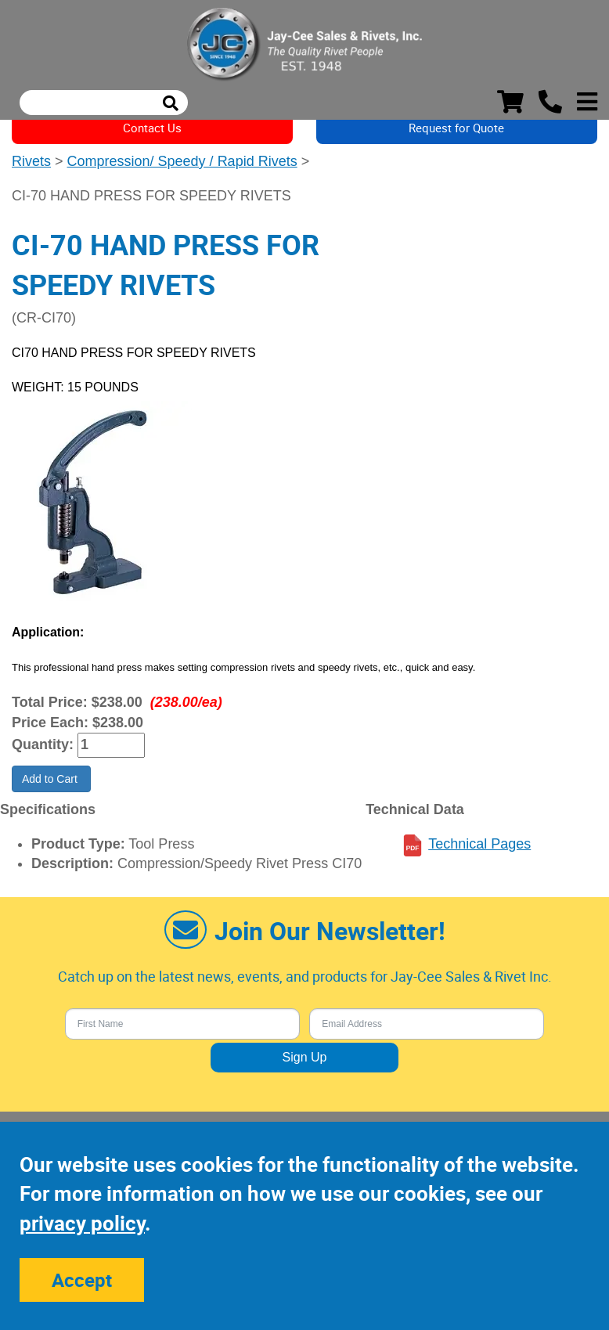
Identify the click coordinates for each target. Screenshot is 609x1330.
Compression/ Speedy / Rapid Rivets (182, 161)
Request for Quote (456, 127)
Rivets (31, 161)
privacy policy (82, 1223)
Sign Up (305, 1057)
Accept (82, 1279)
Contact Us (152, 127)
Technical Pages (479, 844)
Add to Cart (51, 779)
